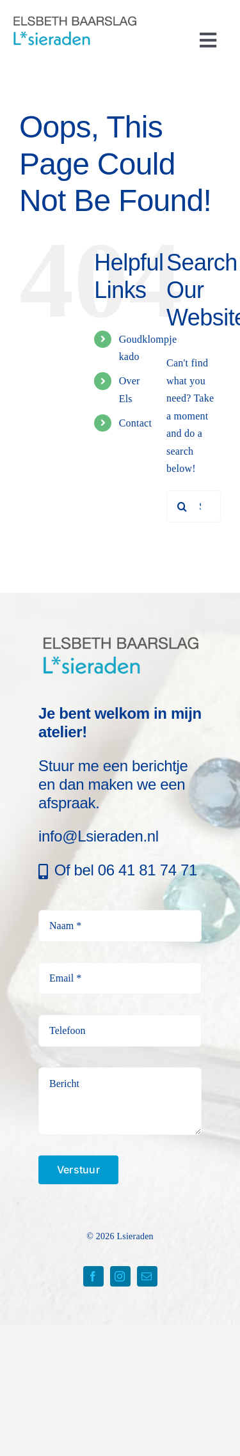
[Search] (182, 506)
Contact (135, 423)
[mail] (147, 1276)
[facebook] (93, 1276)
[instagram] (120, 1276)
